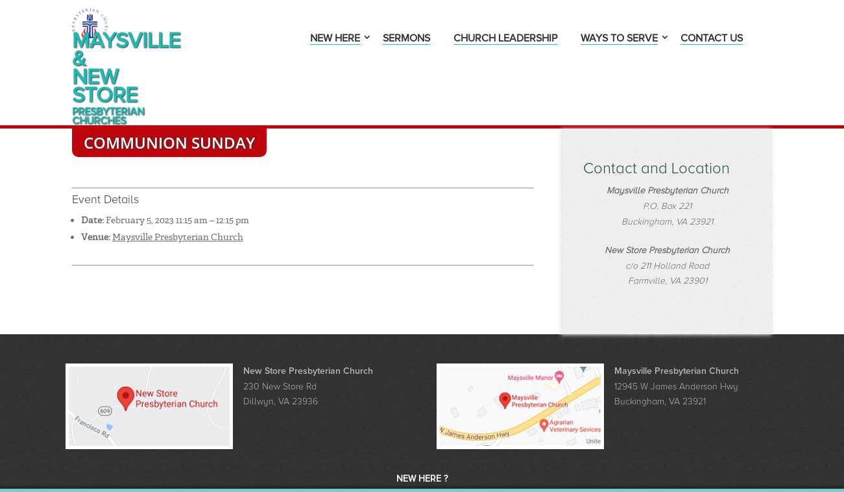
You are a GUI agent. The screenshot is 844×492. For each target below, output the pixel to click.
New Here (335, 39)
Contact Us (712, 39)
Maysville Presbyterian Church (177, 191)
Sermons (406, 39)
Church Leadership (505, 39)
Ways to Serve (619, 39)
